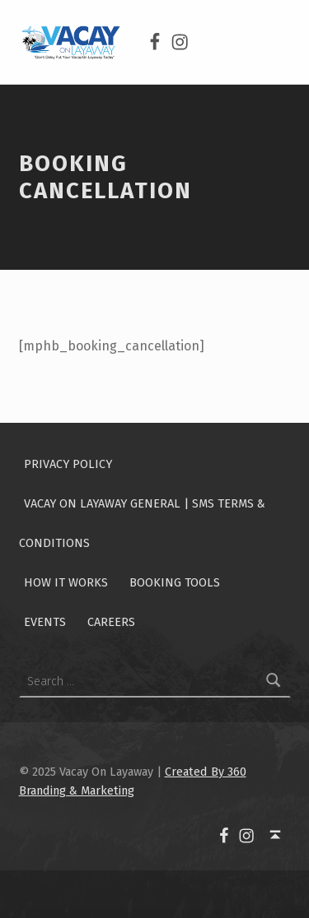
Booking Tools (174, 582)
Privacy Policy (68, 464)
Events (45, 621)
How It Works (66, 582)
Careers (111, 621)
